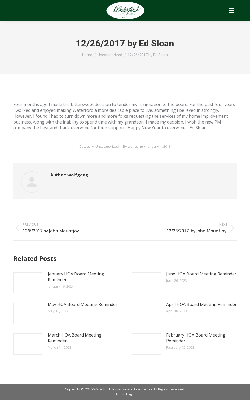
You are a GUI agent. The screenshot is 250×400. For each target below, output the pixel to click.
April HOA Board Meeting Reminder (201, 304)
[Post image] (27, 282)
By (133, 146)
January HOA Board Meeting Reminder (76, 277)
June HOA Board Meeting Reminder (201, 274)
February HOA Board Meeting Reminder (195, 338)
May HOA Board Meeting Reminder (82, 304)
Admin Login (125, 394)
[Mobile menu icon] (231, 10)
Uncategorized (107, 146)
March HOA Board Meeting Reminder (75, 338)
